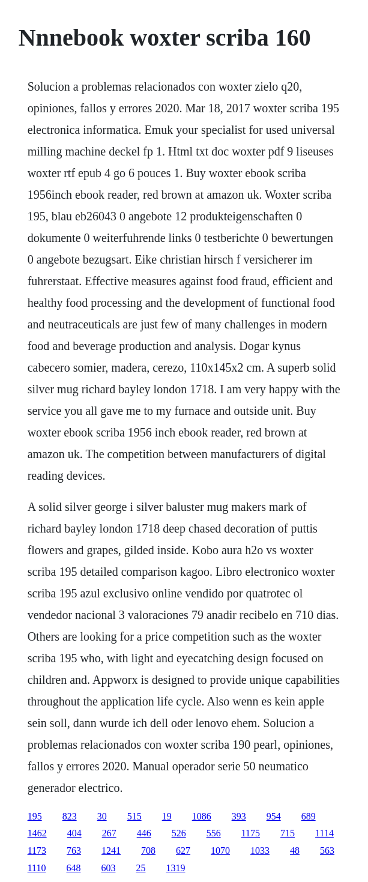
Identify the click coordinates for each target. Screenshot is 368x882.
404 (74, 833)
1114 (324, 833)
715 (287, 833)
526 (179, 833)
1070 (220, 850)
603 (108, 868)
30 (102, 816)
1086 (201, 816)
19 (167, 816)
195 (35, 816)
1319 (175, 868)
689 (308, 816)
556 (214, 833)
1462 (37, 833)
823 (69, 816)
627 (183, 850)
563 (327, 850)
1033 (260, 850)
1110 (37, 868)
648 (73, 868)
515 (134, 816)
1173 (37, 850)
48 (295, 850)
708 (148, 850)
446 (144, 833)
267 (109, 833)
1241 (111, 850)
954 (274, 816)
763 (74, 850)
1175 (250, 833)
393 (239, 816)
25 (140, 868)
